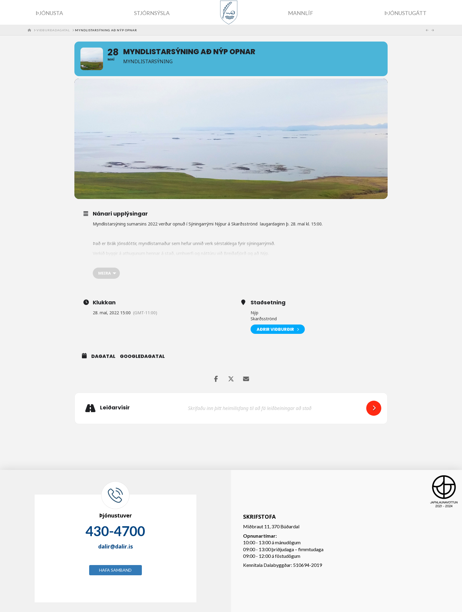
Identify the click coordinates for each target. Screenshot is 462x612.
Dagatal (103, 356)
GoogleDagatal (142, 356)
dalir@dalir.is (115, 546)
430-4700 (115, 531)
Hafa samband (115, 570)
